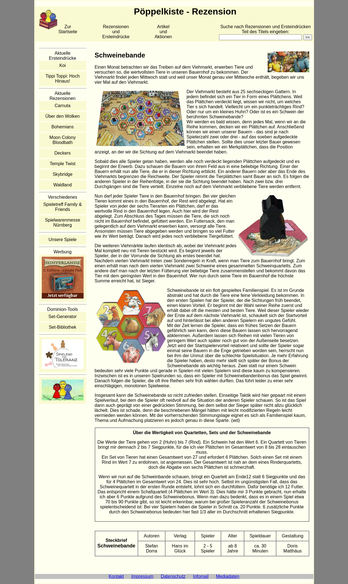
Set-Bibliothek (62, 327)
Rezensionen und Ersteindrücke (116, 31)
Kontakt (116, 576)
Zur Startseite (68, 29)
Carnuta (62, 105)
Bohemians (62, 126)
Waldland (62, 184)
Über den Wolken (62, 116)
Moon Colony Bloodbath (62, 140)
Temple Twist (62, 163)
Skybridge (62, 174)
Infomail (201, 576)
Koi (62, 65)
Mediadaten (227, 576)
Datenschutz (173, 576)
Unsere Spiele (62, 239)
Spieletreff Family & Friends (62, 207)
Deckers (62, 153)
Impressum (142, 576)
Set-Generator (62, 316)
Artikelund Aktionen (163, 31)
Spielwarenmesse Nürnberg (62, 222)
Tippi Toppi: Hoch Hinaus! (62, 78)
